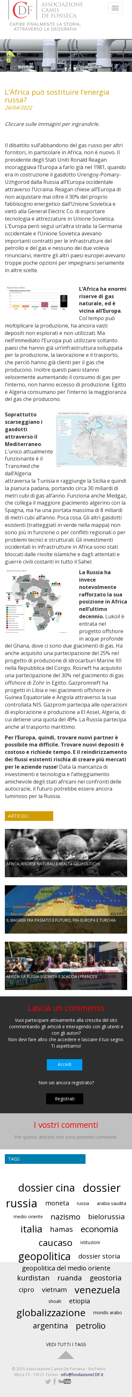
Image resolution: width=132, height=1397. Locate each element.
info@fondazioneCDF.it (82, 1374)
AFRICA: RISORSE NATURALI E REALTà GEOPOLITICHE (53, 864)
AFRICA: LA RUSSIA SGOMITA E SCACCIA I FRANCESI (51, 976)
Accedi (64, 1064)
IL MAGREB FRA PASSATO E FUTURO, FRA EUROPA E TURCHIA (61, 920)
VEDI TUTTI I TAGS (66, 1344)
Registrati (65, 1099)
